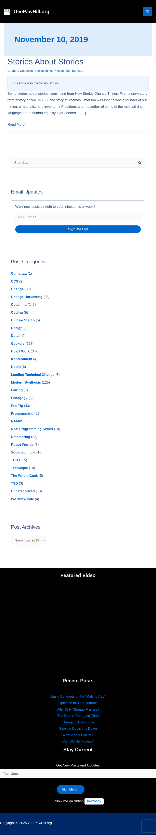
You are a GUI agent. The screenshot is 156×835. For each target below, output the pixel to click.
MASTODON (94, 801)
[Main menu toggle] (147, 11)
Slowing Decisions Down (78, 729)
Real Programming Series (32, 429)
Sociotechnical (44, 70)
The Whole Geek (24, 476)
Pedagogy (19, 398)
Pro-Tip (17, 406)
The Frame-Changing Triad (78, 716)
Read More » (17, 123)
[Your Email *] (78, 217)
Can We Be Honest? (78, 741)
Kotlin (16, 367)
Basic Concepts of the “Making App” (78, 696)
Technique (19, 468)
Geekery (18, 344)
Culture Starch (23, 320)
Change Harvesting (26, 297)
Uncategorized (23, 491)
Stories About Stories (45, 61)
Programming (22, 413)
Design (17, 328)
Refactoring (20, 437)
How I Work (20, 351)
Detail (15, 336)
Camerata (19, 273)
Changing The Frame (78, 722)
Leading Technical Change (32, 375)
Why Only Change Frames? (78, 709)
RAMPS (17, 421)
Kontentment (21, 359)
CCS (14, 281)
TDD (14, 460)
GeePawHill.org (31, 11)
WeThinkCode (22, 499)
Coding (17, 312)
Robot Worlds (22, 445)
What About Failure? (78, 735)
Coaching (26, 70)
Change (13, 70)
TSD (14, 483)
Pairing (17, 390)
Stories (54, 83)
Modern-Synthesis (26, 382)
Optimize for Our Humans (78, 703)
